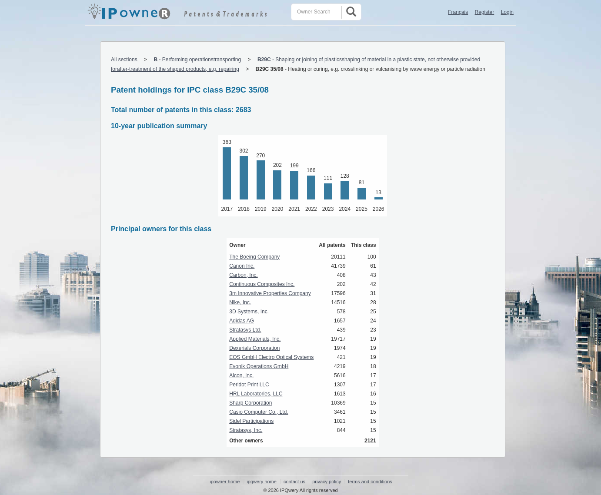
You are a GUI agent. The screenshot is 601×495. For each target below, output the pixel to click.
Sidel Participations (251, 421)
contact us (294, 481)
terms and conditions (370, 481)
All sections (125, 59)
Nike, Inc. (240, 302)
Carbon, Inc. (243, 275)
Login (507, 12)
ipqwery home (261, 481)
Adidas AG (241, 321)
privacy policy (326, 481)
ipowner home (225, 481)
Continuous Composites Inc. (261, 284)
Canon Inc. (241, 266)
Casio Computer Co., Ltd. (258, 412)
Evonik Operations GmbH (258, 366)
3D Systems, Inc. (249, 312)
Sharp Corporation (250, 403)
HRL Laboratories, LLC (255, 394)
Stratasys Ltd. (245, 330)
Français (458, 12)
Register (484, 12)
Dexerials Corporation (254, 348)
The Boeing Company (254, 257)
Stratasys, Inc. (245, 430)
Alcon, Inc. (241, 375)
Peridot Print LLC (249, 385)
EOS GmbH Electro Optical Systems (271, 357)
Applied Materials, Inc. (254, 339)
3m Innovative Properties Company (270, 293)
